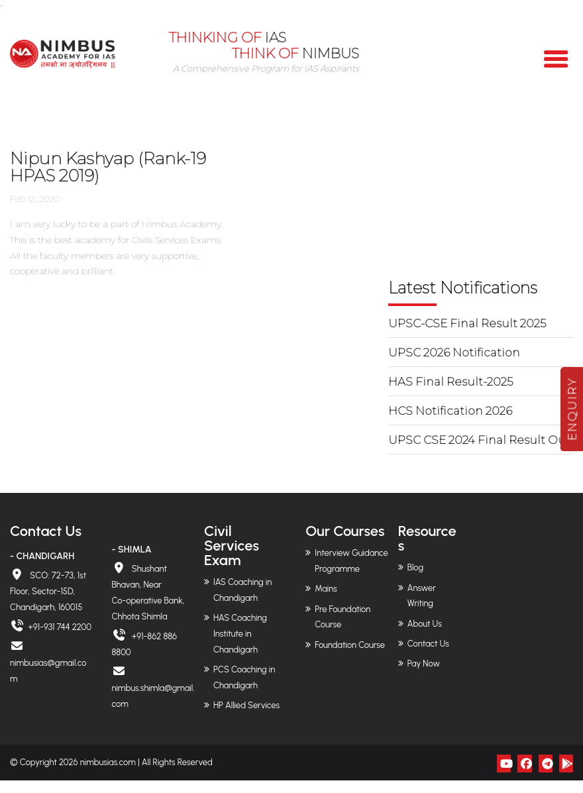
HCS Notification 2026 (450, 410)
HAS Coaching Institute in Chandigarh (240, 634)
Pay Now (423, 663)
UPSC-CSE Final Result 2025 (467, 323)
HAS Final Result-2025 (450, 381)
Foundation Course (350, 644)
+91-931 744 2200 (59, 627)
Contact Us (428, 644)
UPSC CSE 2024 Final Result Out (479, 440)
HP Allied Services (246, 705)
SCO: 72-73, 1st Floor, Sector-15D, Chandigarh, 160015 (48, 591)
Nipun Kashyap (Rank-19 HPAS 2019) (113, 167)
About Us (424, 623)
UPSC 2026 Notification (454, 352)
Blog (415, 567)
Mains (326, 589)
